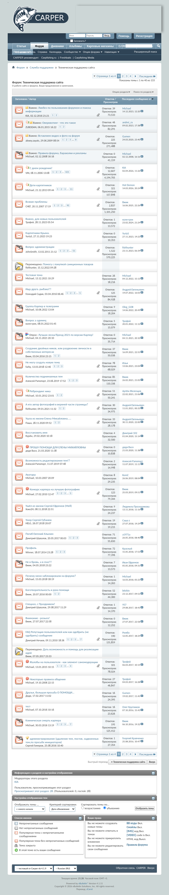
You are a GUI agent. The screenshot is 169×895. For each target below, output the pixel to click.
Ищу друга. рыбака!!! (38, 289)
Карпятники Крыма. (38, 233)
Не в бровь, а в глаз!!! (39, 562)
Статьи (21, 46)
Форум (39, 46)
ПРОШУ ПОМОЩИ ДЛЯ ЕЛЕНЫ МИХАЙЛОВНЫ (58, 447)
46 (113, 122)
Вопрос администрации (40, 246)
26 (113, 275)
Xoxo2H (30, 509)
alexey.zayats (32, 140)
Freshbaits (65, 57)
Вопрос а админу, (36, 320)
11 (71, 189)
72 (113, 548)
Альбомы (75, 46)
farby (28, 366)
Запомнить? (78, 41)
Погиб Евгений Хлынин (39, 533)
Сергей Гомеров (34, 745)
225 (113, 139)
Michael (30, 156)
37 (113, 349)
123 (113, 492)
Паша (29, 423)
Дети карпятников (40, 185)
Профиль (31, 547)
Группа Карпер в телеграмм (42, 306)
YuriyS (29, 236)
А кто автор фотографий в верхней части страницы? (57, 404)
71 (113, 534)
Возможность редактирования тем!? (48, 460)
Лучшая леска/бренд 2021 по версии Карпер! (65, 334)
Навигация (110, 52)
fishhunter (31, 267)
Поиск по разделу (143, 91)
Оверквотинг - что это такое (59, 122)
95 (68, 205)
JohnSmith (31, 251)
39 (113, 108)
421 (67, 172)
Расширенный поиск (145, 51)
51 (74, 250)
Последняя (147, 76)
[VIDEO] (131, 835)
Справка (42, 52)
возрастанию (91, 808)
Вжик (28, 356)
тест (28, 706)
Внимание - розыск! (38, 618)
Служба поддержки (41, 67)
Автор (32, 99)
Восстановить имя (36, 432)
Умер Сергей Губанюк (39, 520)
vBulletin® (83, 883)
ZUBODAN (31, 127)
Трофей (30, 222)
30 (113, 405)
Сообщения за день (24, 52)
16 (113, 693)
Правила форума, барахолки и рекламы (62, 153)
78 (113, 363)
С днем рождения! (41, 168)
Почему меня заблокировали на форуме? (51, 575)
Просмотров (110, 102)
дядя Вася (31, 450)
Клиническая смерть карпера (43, 720)
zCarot (89, 889)
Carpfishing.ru (48, 57)
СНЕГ (28, 206)
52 (113, 590)
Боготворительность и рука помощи (47, 590)
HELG (28, 523)
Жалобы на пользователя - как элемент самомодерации (64, 662)
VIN (27, 172)
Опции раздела (120, 91)
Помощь (124, 36)
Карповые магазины (100, 46)
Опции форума (91, 52)
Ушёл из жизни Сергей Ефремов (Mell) (49, 505)
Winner (29, 552)
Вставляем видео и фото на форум (59, 135)
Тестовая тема (34, 275)
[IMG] (130, 831)
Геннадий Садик (35, 293)
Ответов (109, 99)
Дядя (28, 695)
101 (113, 665)
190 (113, 636)
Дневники (57, 46)
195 (113, 724)
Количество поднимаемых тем (44, 376)
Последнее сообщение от (138, 99)
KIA (27, 115)
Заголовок (21, 99)
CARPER (141, 867)
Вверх (152, 762)
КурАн (29, 435)
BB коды (132, 823)
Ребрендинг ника (40, 391)
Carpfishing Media (84, 57)
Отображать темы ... (27, 804)
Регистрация (144, 36)
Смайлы (132, 827)
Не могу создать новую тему (43, 362)
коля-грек (31, 323)
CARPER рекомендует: (26, 57)
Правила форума (137, 844)
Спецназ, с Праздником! (40, 604)
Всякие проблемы (36, 201)
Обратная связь (125, 867)
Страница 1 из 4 (106, 76)
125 (113, 292)
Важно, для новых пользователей (46, 219)
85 (113, 377)
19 (113, 520)
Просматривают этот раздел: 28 (34, 791)
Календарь (55, 52)
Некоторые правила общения (48, 679)
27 (113, 679)
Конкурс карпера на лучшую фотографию (55, 489)
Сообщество (71, 52)
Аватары (31, 474)
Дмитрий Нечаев (35, 640)
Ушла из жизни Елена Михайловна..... (48, 418)
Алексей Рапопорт (36, 380)
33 (113, 419)
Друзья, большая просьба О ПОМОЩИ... (50, 692)
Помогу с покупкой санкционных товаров (68, 264)
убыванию (111, 808)
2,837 (112, 205)
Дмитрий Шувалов (36, 538)
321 (113, 188)
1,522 (112, 250)
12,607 (111, 171)
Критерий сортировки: (63, 804)
